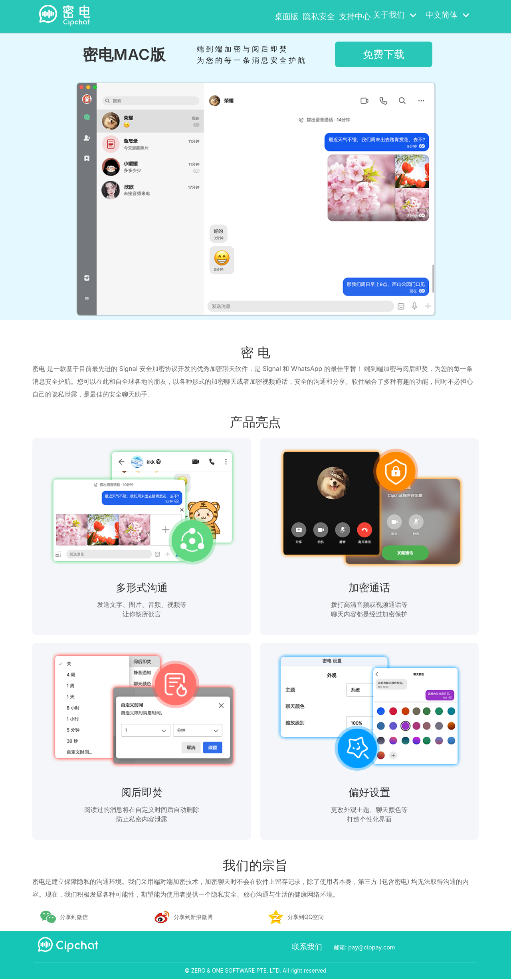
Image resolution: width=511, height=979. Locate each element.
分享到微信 (74, 916)
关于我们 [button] (394, 16)
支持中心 (348, 16)
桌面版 (254, 16)
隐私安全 (299, 16)
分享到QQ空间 (305, 916)
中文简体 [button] (446, 16)
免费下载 (383, 54)
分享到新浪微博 (193, 916)
